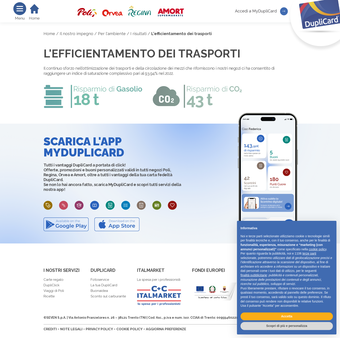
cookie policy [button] (317, 249)
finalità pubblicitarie (254, 275)
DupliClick (52, 285)
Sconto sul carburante (108, 296)
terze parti (309, 253)
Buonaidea (99, 291)
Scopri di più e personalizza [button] (286, 326)
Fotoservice (100, 280)
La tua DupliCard (104, 285)
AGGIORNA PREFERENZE (166, 329)
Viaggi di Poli (54, 291)
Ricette (49, 296)
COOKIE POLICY (129, 329)
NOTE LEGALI (71, 329)
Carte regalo (54, 280)
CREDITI (50, 329)
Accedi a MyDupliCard (261, 11)
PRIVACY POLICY (99, 329)
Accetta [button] (286, 316)
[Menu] (19, 8)
